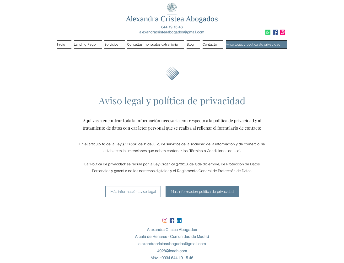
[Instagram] (282, 32)
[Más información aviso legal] (133, 191)
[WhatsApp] (267, 32)
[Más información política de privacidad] (202, 191)
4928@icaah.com (172, 250)
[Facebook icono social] (275, 32)
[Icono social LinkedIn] (179, 220)
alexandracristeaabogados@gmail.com (171, 32)
